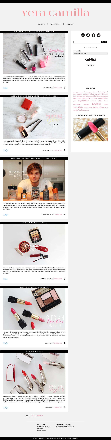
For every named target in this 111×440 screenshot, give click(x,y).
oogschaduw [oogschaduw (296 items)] (83, 100)
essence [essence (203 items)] (79, 94)
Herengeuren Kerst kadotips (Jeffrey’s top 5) (34, 158)
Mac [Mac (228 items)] (83, 98)
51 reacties (58, 150)
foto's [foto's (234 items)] (92, 94)
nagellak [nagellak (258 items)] (102, 98)
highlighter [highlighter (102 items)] (79, 96)
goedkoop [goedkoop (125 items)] (97, 94)
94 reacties (58, 279)
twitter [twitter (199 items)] (95, 108)
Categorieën (77, 51)
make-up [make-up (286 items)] (89, 98)
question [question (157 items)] (86, 104)
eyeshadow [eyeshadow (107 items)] (86, 94)
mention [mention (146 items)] (96, 98)
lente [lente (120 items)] (106, 96)
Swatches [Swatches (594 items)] (78, 107)
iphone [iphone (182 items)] (95, 96)
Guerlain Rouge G (34, 351)
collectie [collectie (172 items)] (99, 92)
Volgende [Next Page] (40, 415)
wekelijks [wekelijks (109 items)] (75, 110)
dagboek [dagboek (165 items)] (105, 92)
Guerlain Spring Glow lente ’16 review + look (34, 96)
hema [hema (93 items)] (106, 94)
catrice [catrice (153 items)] (93, 92)
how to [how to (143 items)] (85, 96)
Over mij (41, 24)
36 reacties (58, 88)
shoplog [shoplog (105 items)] (106, 104)
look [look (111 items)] (80, 98)
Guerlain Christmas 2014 (34, 223)
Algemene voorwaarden (65, 427)
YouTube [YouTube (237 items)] (81, 110)
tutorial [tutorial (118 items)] (86, 107)
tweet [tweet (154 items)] (90, 108)
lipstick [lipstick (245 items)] (76, 98)
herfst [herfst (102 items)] (74, 96)
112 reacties (58, 407)
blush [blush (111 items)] (85, 92)
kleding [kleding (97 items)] (103, 96)
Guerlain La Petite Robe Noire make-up (34, 32)
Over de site (56, 24)
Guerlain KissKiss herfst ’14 (34, 287)
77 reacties (58, 214)
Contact (70, 24)
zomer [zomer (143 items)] (87, 110)
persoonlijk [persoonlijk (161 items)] (76, 104)
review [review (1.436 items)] (96, 104)
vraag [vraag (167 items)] (106, 108)
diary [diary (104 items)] (74, 94)
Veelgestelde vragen (63, 425)
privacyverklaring (44, 427)
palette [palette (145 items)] (100, 101)
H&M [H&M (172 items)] (103, 94)
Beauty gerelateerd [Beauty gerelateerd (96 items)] (78, 92)
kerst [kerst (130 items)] (99, 96)
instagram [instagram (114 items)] (89, 96)
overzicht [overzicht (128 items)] (93, 101)
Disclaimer (41, 425)
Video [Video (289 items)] (101, 107)
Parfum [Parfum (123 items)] (106, 101)
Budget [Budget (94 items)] (89, 92)
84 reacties (58, 343)
